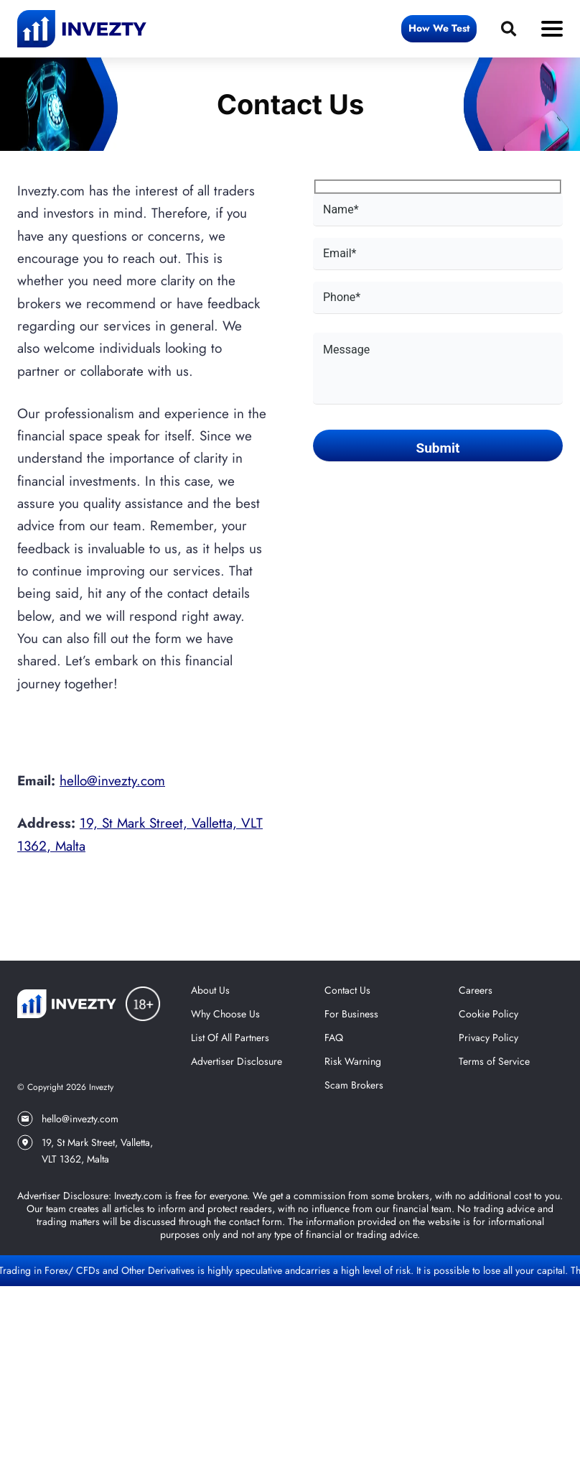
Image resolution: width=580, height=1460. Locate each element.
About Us (210, 990)
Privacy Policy (488, 1037)
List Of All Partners (230, 1037)
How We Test (438, 28)
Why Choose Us (225, 1014)
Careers (475, 990)
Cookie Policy (488, 1014)
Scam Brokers (353, 1085)
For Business (351, 1014)
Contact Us (347, 990)
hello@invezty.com (112, 780)
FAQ (333, 1037)
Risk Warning (352, 1061)
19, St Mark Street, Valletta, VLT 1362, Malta (85, 1150)
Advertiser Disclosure (236, 1061)
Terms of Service (494, 1061)
